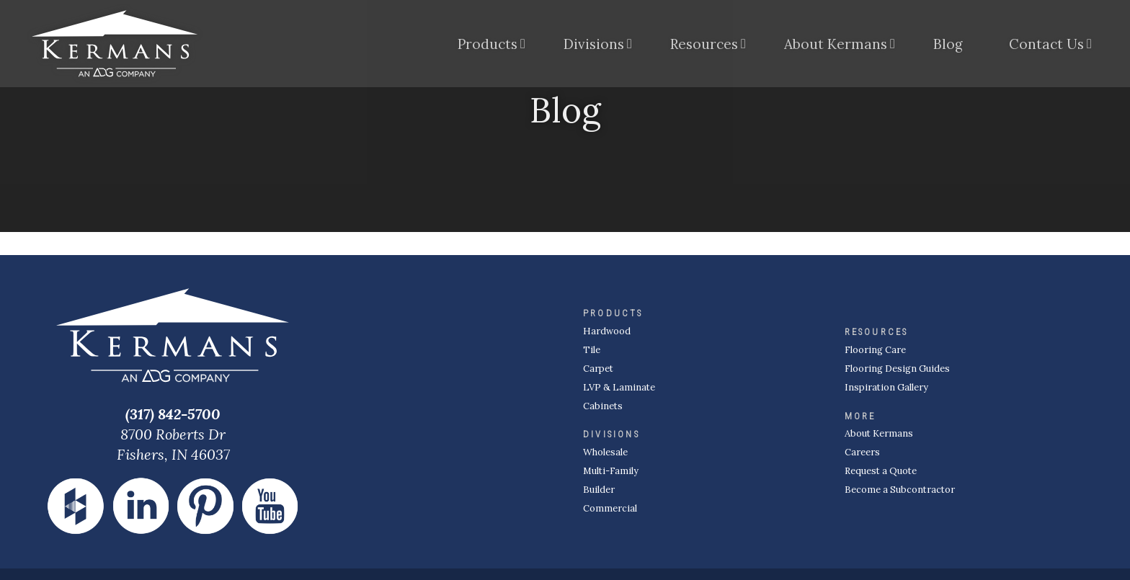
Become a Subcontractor (900, 489)
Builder (599, 489)
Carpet (598, 368)
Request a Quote (881, 471)
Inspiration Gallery (886, 387)
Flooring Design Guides (897, 368)
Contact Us (1046, 46)
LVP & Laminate (619, 387)
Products (487, 46)
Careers (862, 452)
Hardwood (607, 331)
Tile (591, 350)
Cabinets (603, 406)
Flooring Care (875, 350)
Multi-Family (611, 471)
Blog (948, 46)
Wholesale (605, 452)
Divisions (594, 46)
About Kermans (835, 46)
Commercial (610, 508)
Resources (704, 46)
